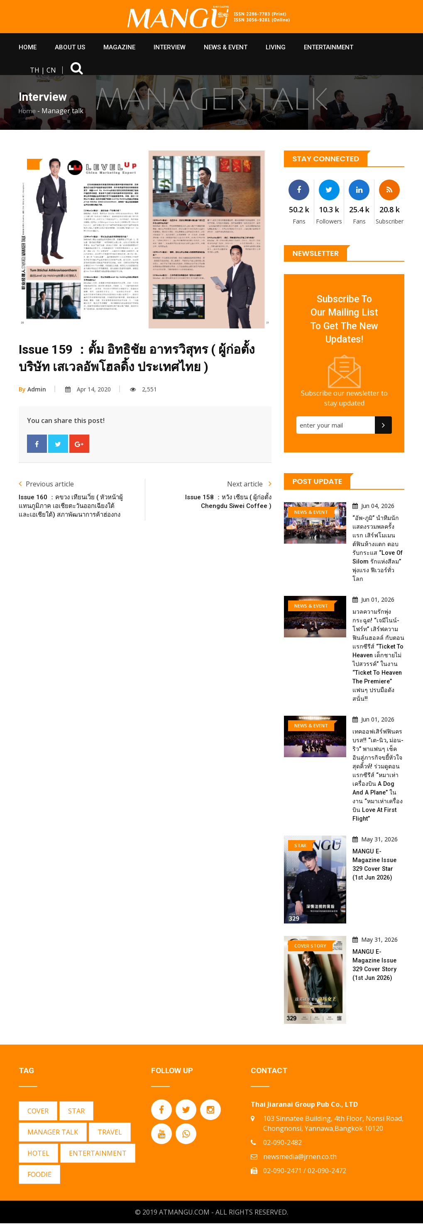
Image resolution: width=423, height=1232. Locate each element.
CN (51, 70)
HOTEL (38, 1161)
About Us (70, 47)
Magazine (119, 47)
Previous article (46, 483)
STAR (76, 1119)
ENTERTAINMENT (98, 1161)
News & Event (225, 47)
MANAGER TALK (52, 1140)
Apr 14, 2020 (88, 389)
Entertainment (328, 47)
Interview (170, 47)
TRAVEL (110, 1140)
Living (276, 47)
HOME (28, 47)
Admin (32, 389)
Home (27, 111)
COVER (38, 1119)
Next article (249, 483)
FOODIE (39, 1183)
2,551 (143, 389)
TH (34, 70)
